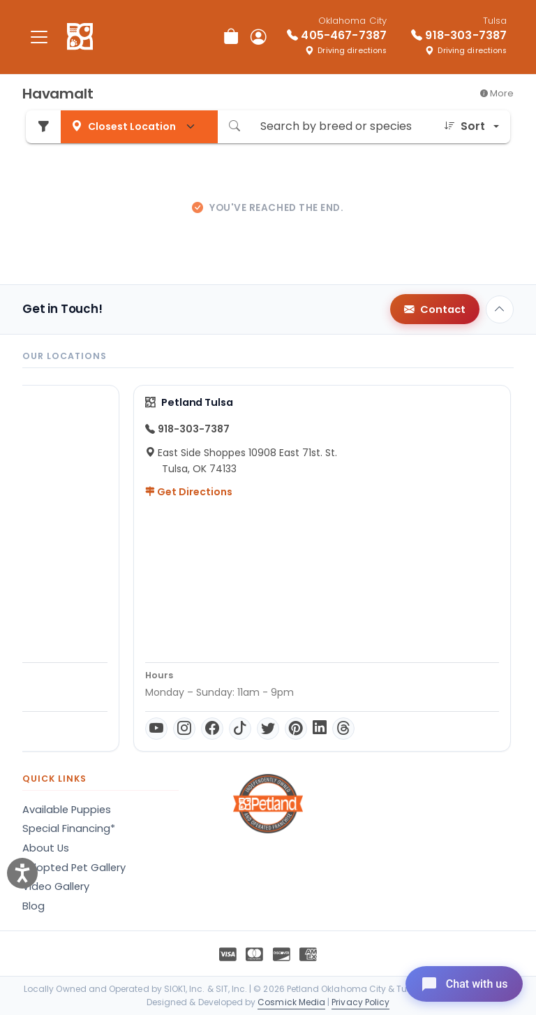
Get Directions (80, 492)
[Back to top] (500, 309)
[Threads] (235, 728)
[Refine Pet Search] (43, 126)
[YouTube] (48, 728)
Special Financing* (68, 828)
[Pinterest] (188, 728)
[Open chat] (461, 983)
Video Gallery (55, 886)
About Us (45, 848)
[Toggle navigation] (39, 36)
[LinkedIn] (211, 728)
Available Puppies (66, 810)
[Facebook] (104, 728)
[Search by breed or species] (342, 126)
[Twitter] (160, 728)
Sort (464, 126)
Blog (33, 906)
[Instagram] (76, 728)
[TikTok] (132, 728)
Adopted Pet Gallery (74, 868)
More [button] (497, 93)
